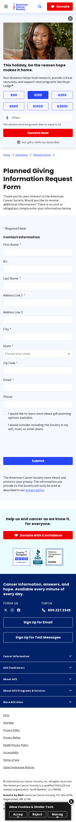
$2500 (62, 106)
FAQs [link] (6, 715)
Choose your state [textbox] (17, 354)
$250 (62, 95)
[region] (38, 811)
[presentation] (24, 443)
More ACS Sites (38, 702)
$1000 (38, 106)
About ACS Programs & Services (38, 690)
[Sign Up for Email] (38, 622)
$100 (38, 95)
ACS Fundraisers (38, 667)
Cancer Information (38, 656)
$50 (14, 95)
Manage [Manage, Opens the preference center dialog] (57, 814)
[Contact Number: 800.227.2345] (56, 610)
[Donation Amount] (38, 117)
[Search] (40, 6)
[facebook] (18, 610)
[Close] (71, 801)
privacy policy (35, 490)
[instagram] (12, 610)
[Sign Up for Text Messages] (38, 637)
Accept (18, 814)
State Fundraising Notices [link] (18, 767)
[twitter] (5, 610)
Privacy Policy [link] (11, 730)
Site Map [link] (8, 722)
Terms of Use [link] (11, 760)
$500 (13, 106)
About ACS (38, 679)
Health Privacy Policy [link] (15, 745)
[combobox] (38, 354)
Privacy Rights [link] (11, 737)
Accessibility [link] (11, 752)
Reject (37, 814)
